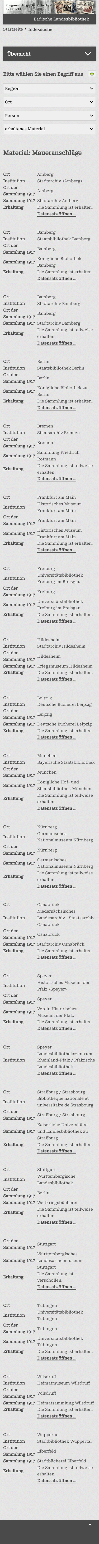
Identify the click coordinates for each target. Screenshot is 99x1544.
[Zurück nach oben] (90, 1524)
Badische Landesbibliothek (61, 19)
